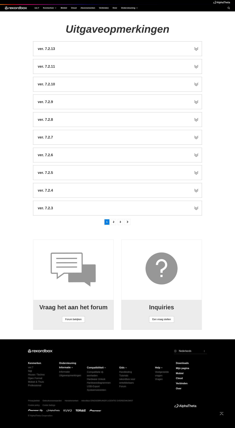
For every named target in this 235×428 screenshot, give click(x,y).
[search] (228, 8)
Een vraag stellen (161, 319)
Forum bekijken (73, 319)
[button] (190, 351)
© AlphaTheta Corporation (40, 415)
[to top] (222, 414)
